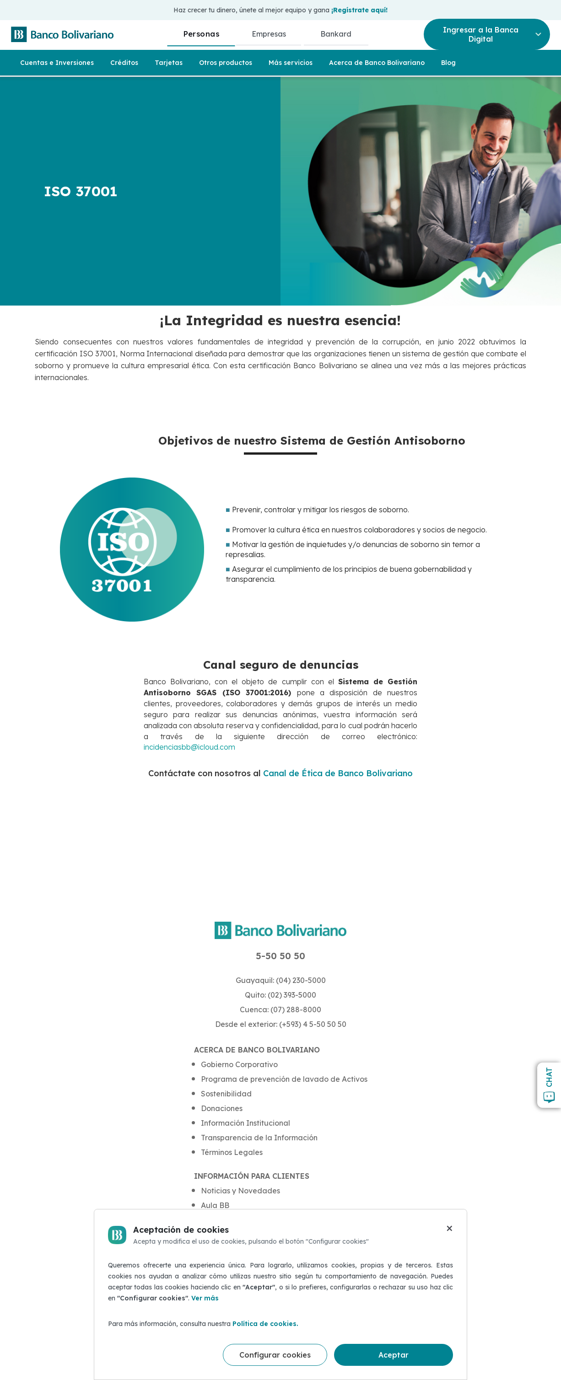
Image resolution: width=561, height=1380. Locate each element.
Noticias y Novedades (240, 1190)
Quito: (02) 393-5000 (280, 994)
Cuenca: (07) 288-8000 (280, 1009)
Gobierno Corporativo (239, 1064)
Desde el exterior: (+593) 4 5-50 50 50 (280, 1024)
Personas (201, 33)
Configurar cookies (275, 1354)
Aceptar (393, 1354)
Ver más (205, 1298)
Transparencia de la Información (259, 1137)
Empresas (269, 33)
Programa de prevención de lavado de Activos (284, 1079)
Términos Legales (232, 1152)
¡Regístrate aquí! (359, 10)
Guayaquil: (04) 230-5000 (281, 980)
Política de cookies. (265, 1324)
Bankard (335, 33)
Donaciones (222, 1108)
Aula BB (215, 1205)
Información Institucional (245, 1123)
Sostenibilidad (226, 1093)
